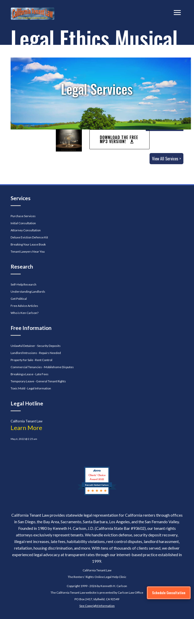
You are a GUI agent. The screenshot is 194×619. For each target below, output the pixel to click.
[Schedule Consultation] (168, 593)
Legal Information (39, 388)
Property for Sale (22, 360)
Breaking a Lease (22, 374)
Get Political (19, 299)
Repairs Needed (50, 353)
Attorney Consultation (26, 230)
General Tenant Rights (51, 381)
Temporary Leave (22, 381)
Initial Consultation (23, 223)
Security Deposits (49, 346)
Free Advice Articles (24, 306)
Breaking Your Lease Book (28, 244)
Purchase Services (23, 216)
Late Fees (41, 374)
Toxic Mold (18, 388)
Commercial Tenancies (26, 367)
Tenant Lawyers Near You (28, 251)
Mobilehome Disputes (59, 367)
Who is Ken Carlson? (24, 313)
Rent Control (43, 360)
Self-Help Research (23, 284)
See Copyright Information (97, 606)
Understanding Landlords (28, 291)
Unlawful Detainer (23, 346)
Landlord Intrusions (24, 353)
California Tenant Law (97, 570)
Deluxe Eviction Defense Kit (29, 237)
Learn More (26, 427)
